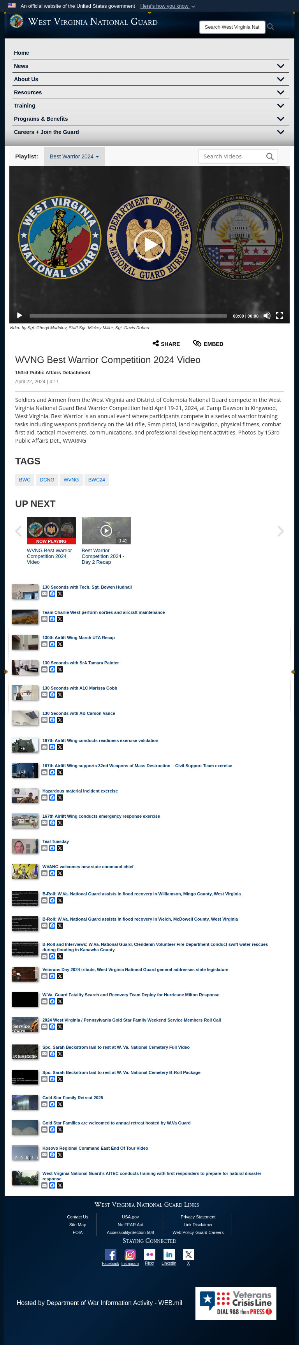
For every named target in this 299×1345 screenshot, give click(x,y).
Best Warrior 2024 (74, 156)
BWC (24, 480)
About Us (151, 80)
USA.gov (130, 1217)
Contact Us (77, 1217)
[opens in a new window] (110, 1254)
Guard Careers (209, 1232)
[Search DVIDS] (236, 156)
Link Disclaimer (198, 1224)
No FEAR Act (130, 1224)
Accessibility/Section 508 (130, 1232)
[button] (168, 6)
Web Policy (183, 1232)
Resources (151, 93)
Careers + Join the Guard (151, 133)
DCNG (47, 480)
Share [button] (166, 343)
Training (151, 106)
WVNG (71, 480)
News (151, 67)
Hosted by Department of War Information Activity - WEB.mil (99, 1303)
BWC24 (96, 480)
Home (21, 53)
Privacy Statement (198, 1217)
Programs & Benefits (151, 119)
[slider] (128, 316)
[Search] (232, 27)
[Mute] (267, 316)
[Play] (19, 316)
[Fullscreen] (279, 316)
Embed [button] (208, 343)
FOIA (78, 1232)
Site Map (77, 1224)
